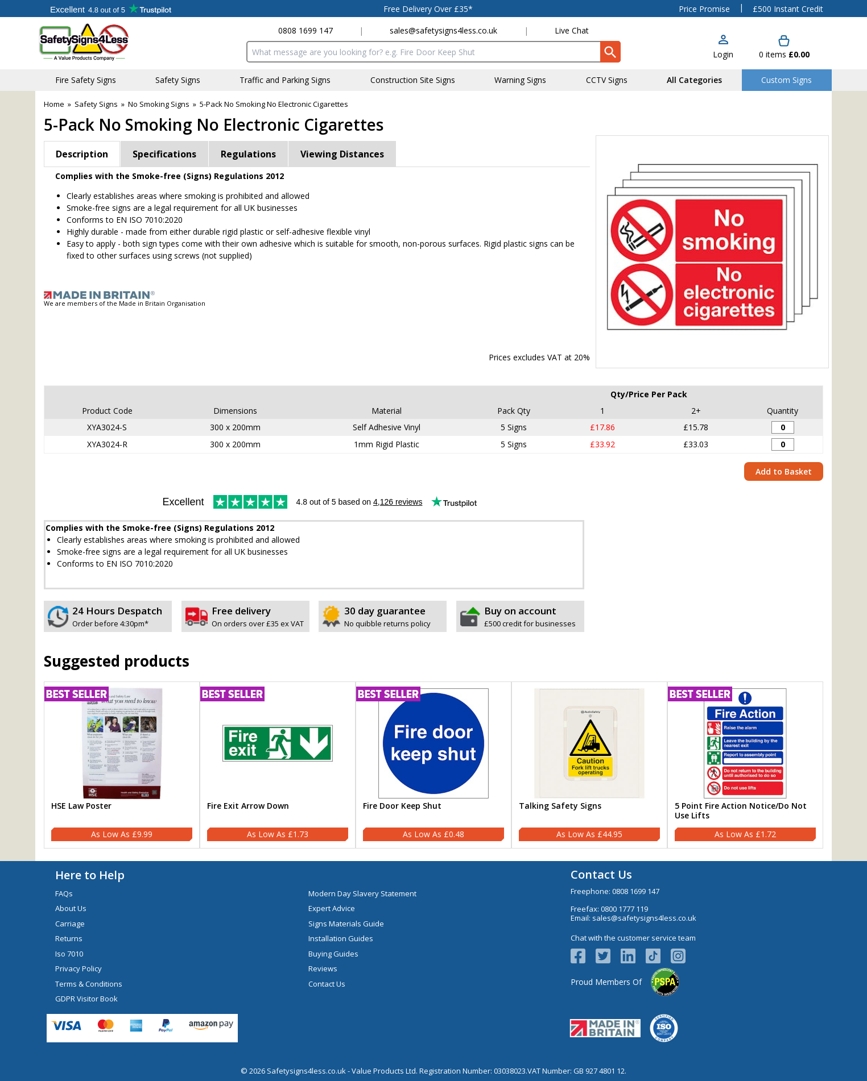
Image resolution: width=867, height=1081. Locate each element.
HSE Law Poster (81, 806)
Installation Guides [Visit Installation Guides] (340, 938)
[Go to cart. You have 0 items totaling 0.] (784, 47)
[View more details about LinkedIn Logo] (633, 956)
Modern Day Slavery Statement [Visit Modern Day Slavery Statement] (362, 893)
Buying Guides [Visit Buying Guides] (333, 954)
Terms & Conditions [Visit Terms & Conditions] (88, 984)
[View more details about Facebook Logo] (583, 956)
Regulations (248, 154)
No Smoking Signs (158, 104)
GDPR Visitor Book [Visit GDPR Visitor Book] (86, 998)
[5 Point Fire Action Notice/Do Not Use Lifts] (745, 765)
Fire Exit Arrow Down (248, 806)
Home (54, 104)
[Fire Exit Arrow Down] (278, 765)
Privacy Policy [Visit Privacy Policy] (78, 968)
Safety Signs (96, 104)
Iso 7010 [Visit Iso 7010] (69, 954)
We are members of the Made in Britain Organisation (124, 303)
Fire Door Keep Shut (402, 806)
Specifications (164, 154)
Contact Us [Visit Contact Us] (326, 984)
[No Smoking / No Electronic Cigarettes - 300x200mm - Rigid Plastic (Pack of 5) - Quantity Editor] (782, 444)
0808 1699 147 (305, 30)
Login (723, 54)
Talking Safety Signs (560, 806)
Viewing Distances (342, 154)
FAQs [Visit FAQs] (64, 893)
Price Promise (704, 8)
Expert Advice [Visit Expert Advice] (331, 908)
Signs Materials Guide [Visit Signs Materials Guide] (346, 923)
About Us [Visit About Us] (70, 908)
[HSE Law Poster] (122, 765)
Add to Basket (783, 471)
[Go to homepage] (106, 42)
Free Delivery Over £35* (428, 8)
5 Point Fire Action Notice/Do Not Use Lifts (741, 811)
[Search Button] (610, 52)
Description (82, 154)
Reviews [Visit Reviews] (322, 968)
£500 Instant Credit (788, 8)
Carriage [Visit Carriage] (70, 923)
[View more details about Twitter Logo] (608, 956)
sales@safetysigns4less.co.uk (443, 30)
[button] (723, 47)
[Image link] (433, 295)
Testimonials (110, 8)
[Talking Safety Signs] (589, 765)
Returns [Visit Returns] (68, 938)
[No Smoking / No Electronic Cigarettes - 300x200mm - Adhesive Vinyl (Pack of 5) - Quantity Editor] (782, 427)
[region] (121, 743)
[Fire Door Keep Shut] (433, 765)
